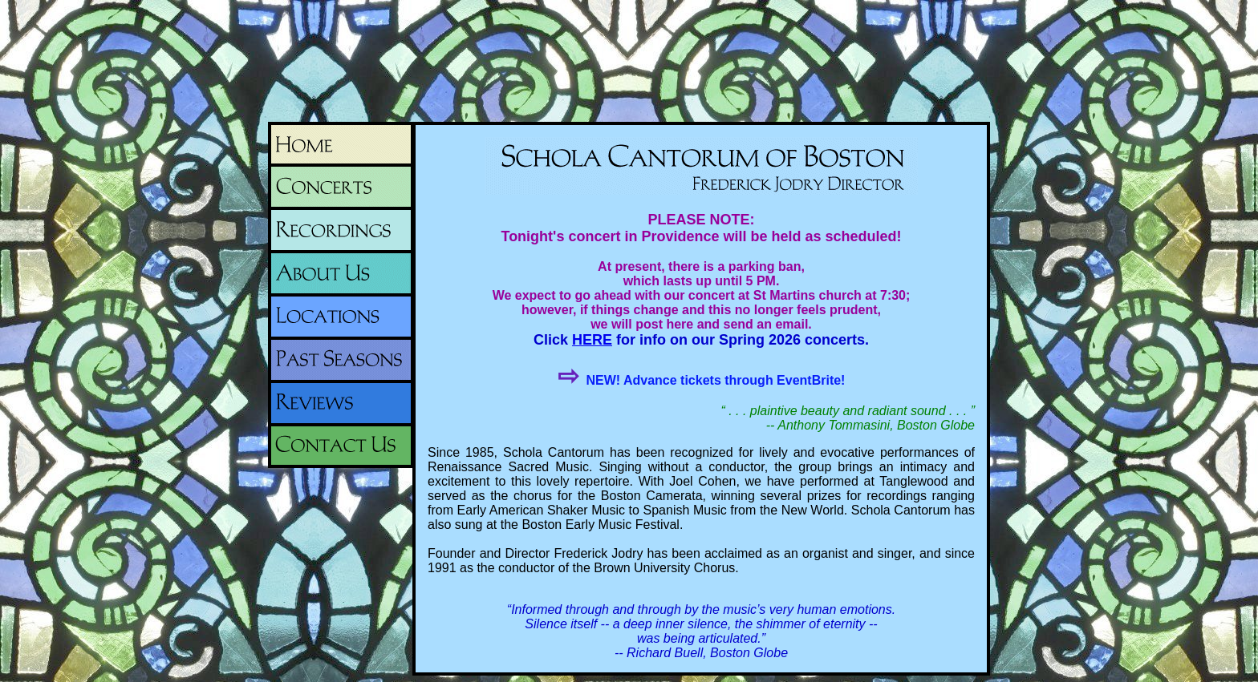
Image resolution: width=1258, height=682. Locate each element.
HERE (592, 340)
